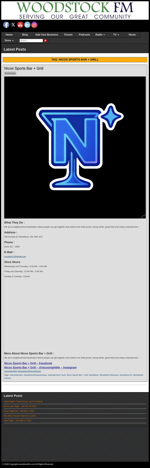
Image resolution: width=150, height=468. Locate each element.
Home (9, 34)
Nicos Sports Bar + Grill (23, 68)
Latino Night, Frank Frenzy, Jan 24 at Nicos (23, 401)
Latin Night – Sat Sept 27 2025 (17, 420)
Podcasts (84, 34)
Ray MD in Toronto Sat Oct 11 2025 (20, 416)
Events (68, 34)
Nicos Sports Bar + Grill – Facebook (28, 363)
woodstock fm (126, 375)
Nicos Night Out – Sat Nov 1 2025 (19, 411)
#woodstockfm (10, 371)
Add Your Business (46, 34)
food (63, 375)
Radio (98, 34)
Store (8, 40)
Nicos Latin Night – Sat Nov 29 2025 (20, 406)
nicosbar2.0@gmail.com (15, 256)
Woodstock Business (109, 375)
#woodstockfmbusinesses (29, 371)
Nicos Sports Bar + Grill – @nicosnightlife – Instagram (40, 367)
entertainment (54, 375)
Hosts (132, 34)
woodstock (93, 375)
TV (114, 34)
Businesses (10, 73)
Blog (25, 34)
